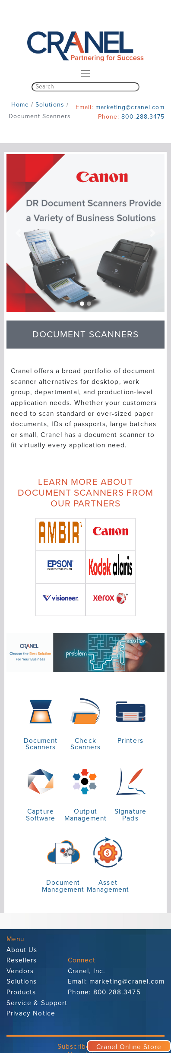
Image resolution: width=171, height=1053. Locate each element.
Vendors (20, 971)
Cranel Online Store (129, 1047)
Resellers (21, 960)
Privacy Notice (30, 1013)
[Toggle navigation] (85, 73)
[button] (18, 233)
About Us (21, 950)
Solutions (21, 981)
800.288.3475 (143, 116)
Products (21, 992)
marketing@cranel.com (130, 107)
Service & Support (36, 1003)
